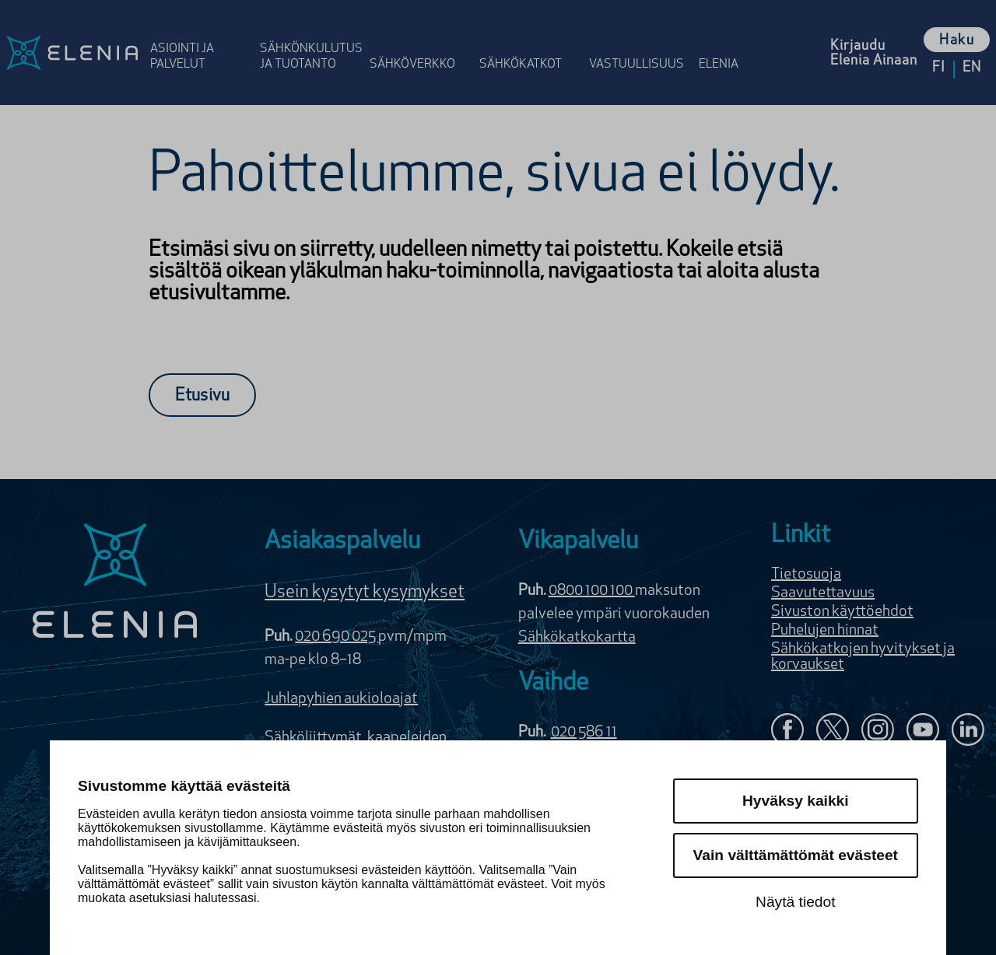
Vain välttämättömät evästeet (795, 855)
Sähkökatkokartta (577, 637)
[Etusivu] (203, 395)
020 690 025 (336, 637)
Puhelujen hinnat (825, 630)
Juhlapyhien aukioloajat (341, 699)
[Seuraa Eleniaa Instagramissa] (877, 731)
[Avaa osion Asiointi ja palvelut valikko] (200, 41)
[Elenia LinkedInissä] (968, 733)
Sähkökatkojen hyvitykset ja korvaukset (863, 657)
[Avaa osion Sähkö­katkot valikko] (529, 41)
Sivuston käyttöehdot (842, 612)
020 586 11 (584, 732)
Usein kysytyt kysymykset (365, 592)
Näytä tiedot (795, 902)
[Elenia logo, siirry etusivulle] (72, 52)
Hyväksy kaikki (795, 800)
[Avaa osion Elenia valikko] (726, 41)
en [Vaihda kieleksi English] (972, 68)
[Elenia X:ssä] (832, 731)
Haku (956, 40)
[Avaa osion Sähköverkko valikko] (420, 41)
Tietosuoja (806, 574)
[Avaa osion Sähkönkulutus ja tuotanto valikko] (310, 41)
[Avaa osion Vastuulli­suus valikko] (639, 41)
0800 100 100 (592, 591)
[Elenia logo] (115, 582)
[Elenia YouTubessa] (923, 731)
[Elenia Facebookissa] (787, 731)
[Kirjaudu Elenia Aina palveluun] (873, 52)
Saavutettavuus (823, 593)
